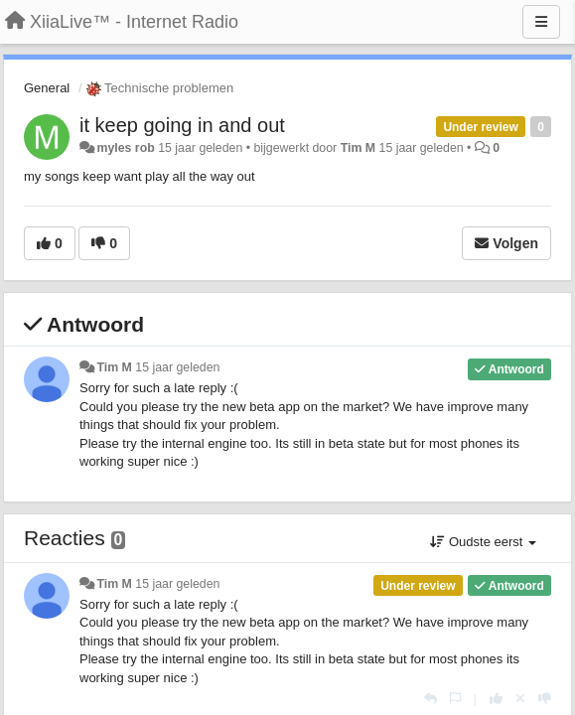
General (47, 87)
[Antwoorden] (430, 698)
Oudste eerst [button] (483, 541)
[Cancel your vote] (520, 698)
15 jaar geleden (177, 367)
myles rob (125, 148)
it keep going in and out (182, 125)
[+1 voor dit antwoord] (496, 698)
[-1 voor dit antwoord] (544, 698)
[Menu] (541, 22)
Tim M (358, 148)
